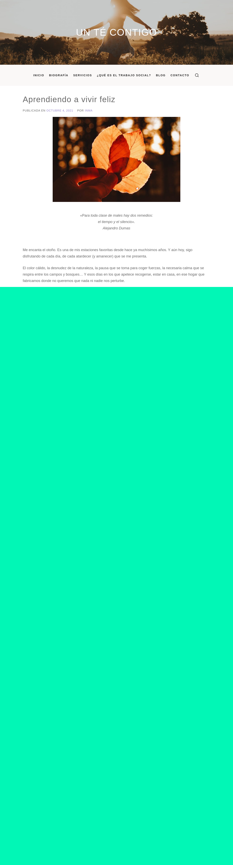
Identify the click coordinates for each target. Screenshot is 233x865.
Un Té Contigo (116, 32)
